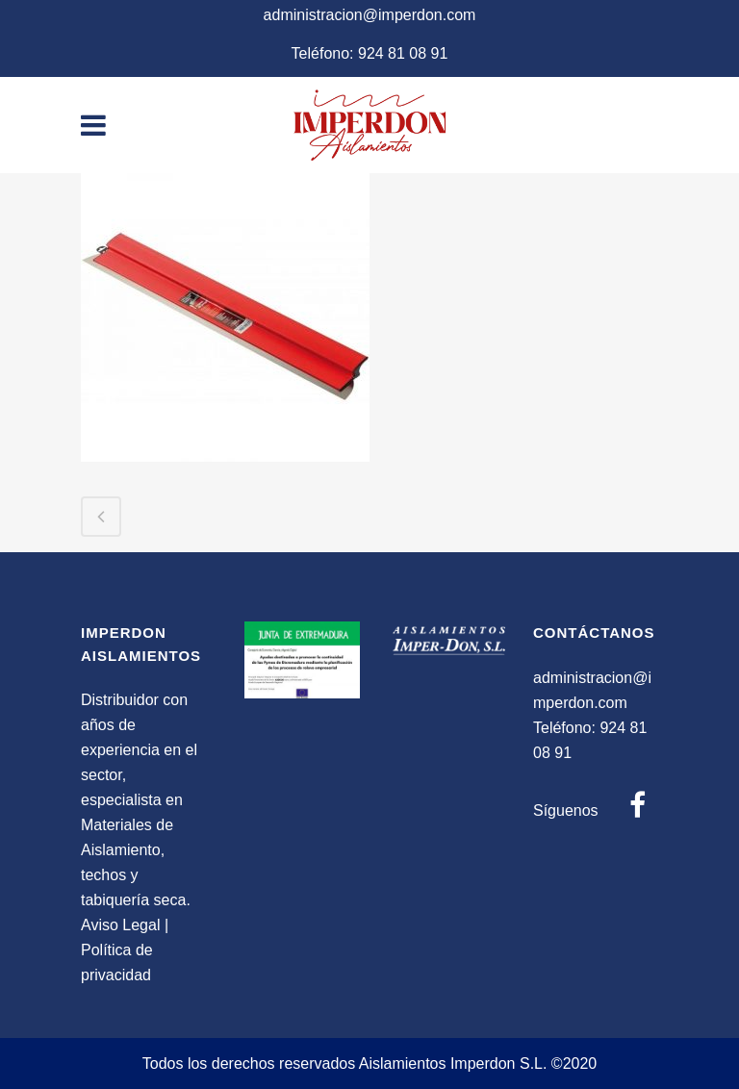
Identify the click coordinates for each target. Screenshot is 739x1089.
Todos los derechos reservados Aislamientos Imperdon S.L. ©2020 (370, 1063)
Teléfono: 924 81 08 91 (370, 53)
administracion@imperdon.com (370, 15)
